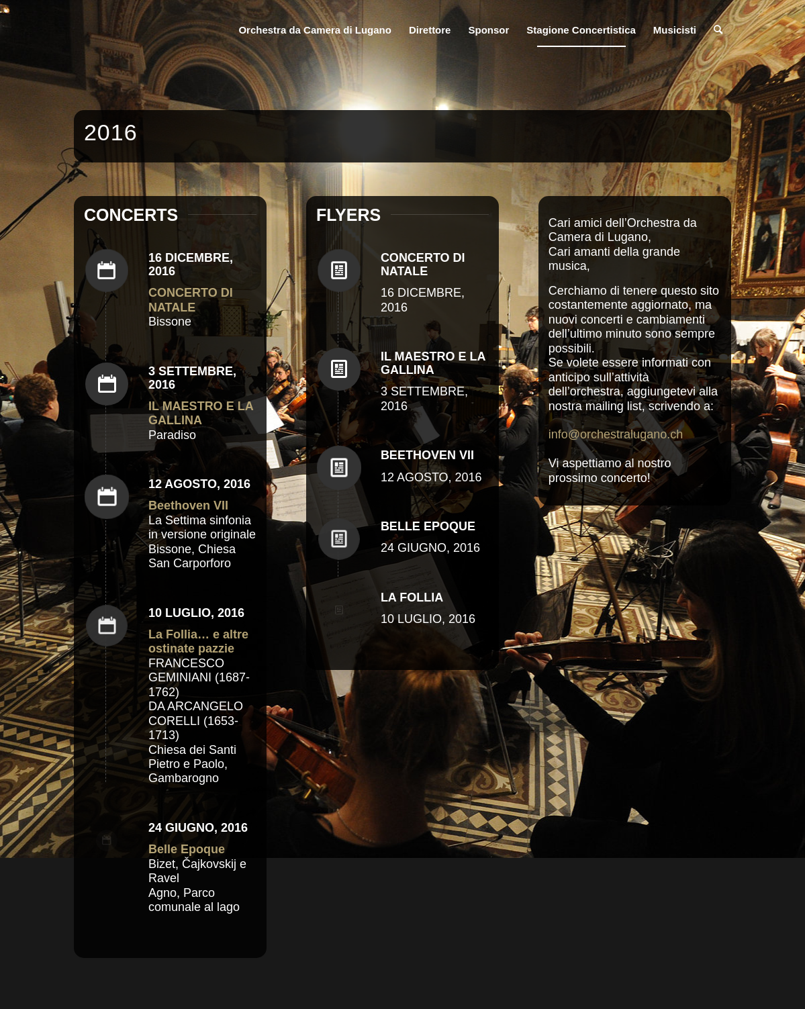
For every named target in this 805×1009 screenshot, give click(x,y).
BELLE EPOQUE (428, 526)
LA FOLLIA (412, 597)
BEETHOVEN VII (427, 455)
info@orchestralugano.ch (616, 434)
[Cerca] (718, 30)
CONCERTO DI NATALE (423, 264)
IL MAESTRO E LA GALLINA (433, 363)
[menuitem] (315, 30)
